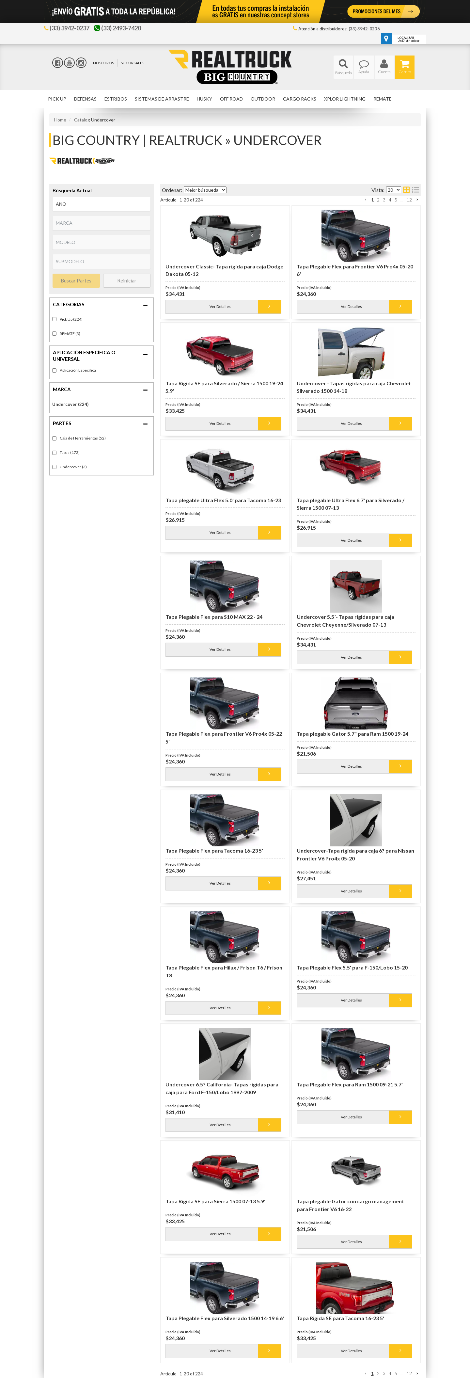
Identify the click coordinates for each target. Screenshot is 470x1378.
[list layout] (415, 189)
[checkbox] (54, 370)
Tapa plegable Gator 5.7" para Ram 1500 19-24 (352, 733)
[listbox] (101, 204)
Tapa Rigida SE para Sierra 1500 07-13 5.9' (215, 1201)
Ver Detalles (220, 306)
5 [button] (396, 199)
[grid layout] (406, 189)
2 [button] (378, 199)
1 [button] (372, 199)
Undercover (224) (70, 404)
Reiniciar (126, 280)
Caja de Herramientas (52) (83, 438)
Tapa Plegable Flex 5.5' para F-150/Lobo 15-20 (352, 967)
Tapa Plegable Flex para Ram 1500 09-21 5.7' (350, 1084)
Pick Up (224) (71, 319)
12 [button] (409, 199)
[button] (343, 67)
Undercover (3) (73, 466)
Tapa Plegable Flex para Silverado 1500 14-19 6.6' (224, 1318)
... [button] (401, 199)
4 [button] (390, 199)
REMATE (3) (70, 333)
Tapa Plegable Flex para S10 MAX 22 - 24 (213, 617)
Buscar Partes (76, 280)
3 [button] (384, 199)
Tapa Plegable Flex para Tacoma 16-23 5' (214, 850)
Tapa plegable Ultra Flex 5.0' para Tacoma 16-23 (223, 500)
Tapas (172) (70, 452)
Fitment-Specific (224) (78, 370)
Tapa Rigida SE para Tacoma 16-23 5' (340, 1318)
